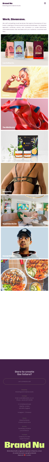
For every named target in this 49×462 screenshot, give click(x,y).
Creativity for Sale (24, 439)
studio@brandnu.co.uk (26, 401)
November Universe (24, 431)
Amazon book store (24, 425)
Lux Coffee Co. (24, 433)
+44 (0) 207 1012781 (27, 403)
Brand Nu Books (24, 423)
